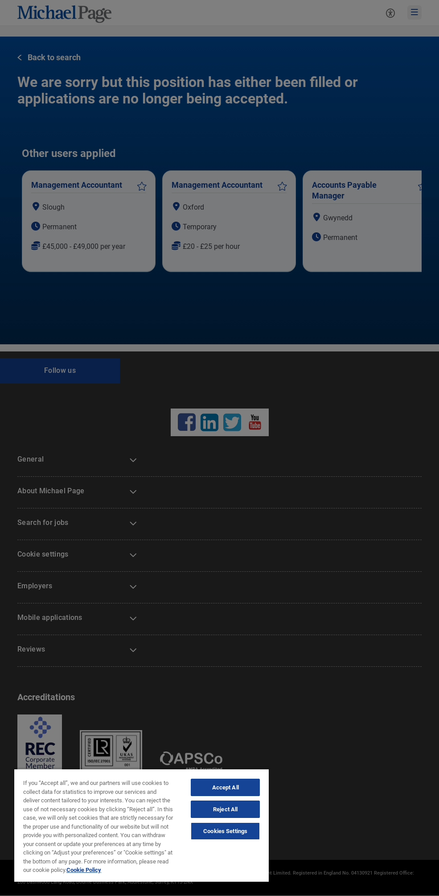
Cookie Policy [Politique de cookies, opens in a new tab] (83, 870)
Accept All (225, 787)
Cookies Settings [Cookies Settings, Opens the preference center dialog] (225, 831)
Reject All (225, 809)
